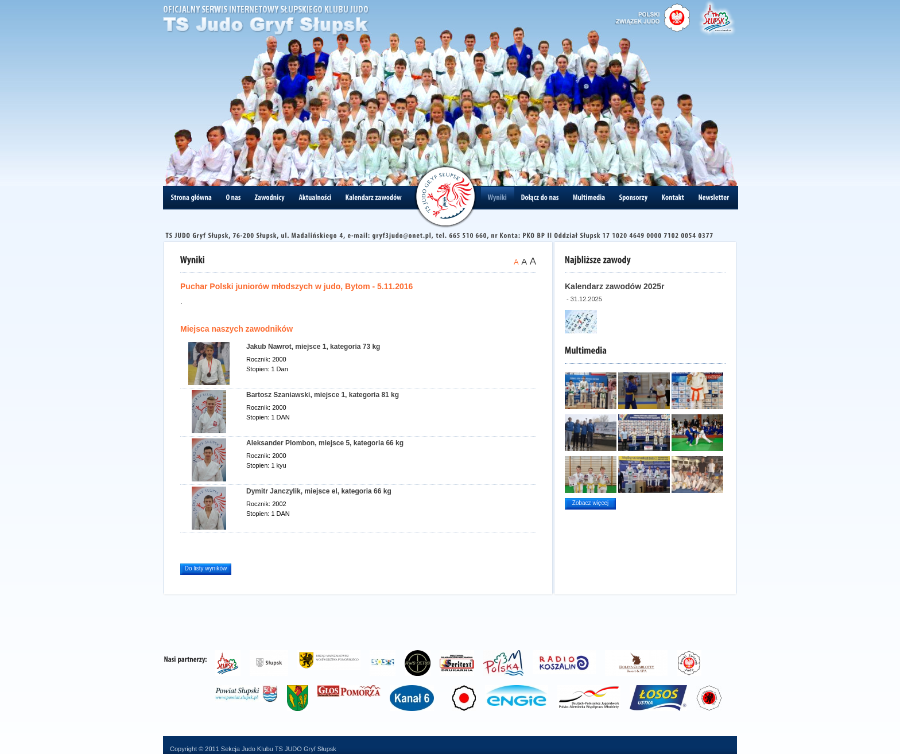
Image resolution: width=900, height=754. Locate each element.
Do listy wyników (206, 568)
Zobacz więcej (590, 503)
